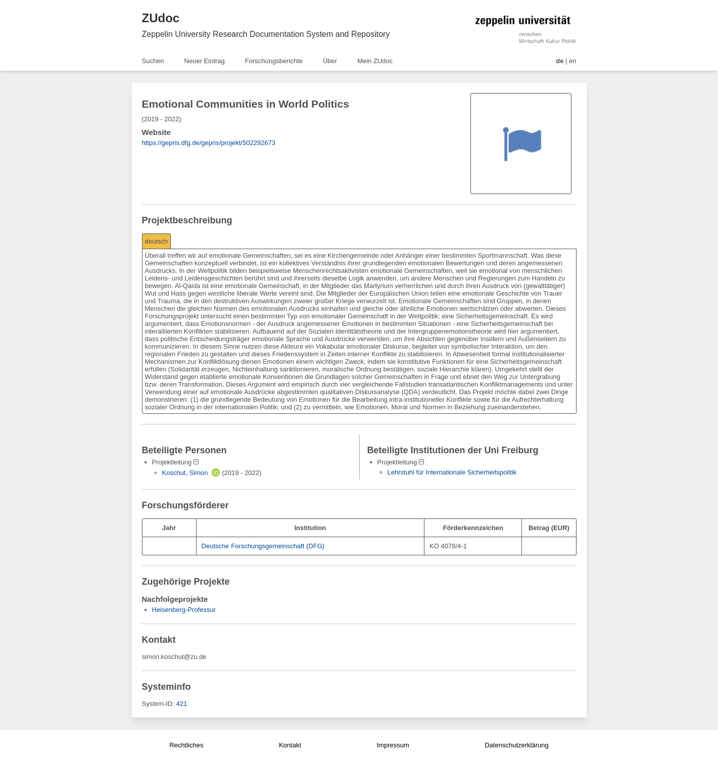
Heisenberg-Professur (184, 609)
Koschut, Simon (185, 473)
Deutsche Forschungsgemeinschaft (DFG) (263, 546)
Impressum (392, 745)
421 (181, 703)
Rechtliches (186, 745)
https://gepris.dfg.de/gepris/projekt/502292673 (209, 143)
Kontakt (290, 745)
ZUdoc (161, 18)
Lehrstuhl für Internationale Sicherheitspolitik (452, 472)
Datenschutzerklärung (516, 745)
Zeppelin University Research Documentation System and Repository (266, 34)
